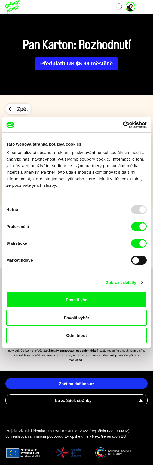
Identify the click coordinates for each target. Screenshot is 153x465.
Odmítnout (76, 335)
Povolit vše (76, 299)
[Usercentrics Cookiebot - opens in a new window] (123, 124)
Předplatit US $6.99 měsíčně (76, 64)
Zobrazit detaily (121, 282)
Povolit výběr (76, 317)
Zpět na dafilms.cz (76, 383)
